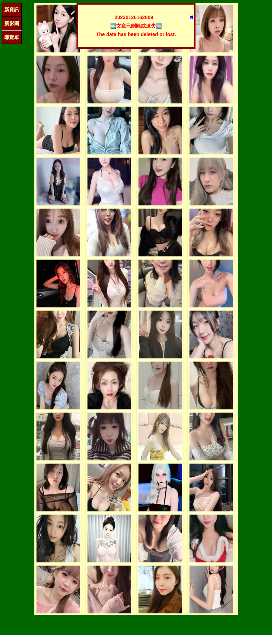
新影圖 (11, 23)
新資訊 (11, 9)
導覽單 (11, 37)
